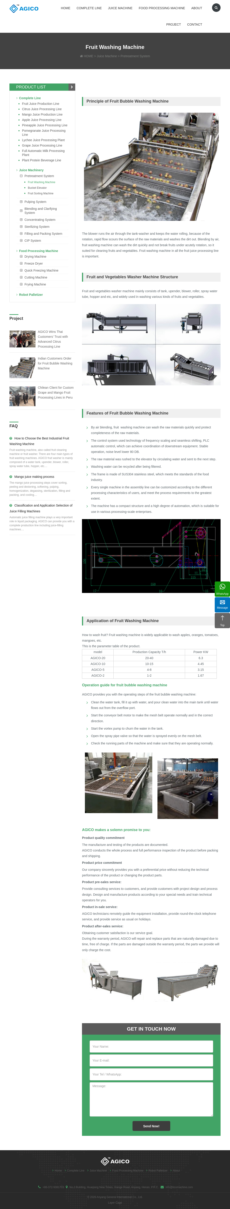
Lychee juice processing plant (43, 140)
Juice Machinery (30, 170)
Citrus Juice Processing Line (42, 109)
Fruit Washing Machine (41, 182)
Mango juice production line (42, 114)
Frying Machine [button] (35, 284)
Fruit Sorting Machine (40, 193)
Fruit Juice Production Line (40, 103)
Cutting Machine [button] (35, 277)
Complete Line (89, 8)
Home (65, 8)
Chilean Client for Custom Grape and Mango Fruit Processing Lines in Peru (56, 392)
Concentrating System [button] (39, 220)
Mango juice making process (31, 476)
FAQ (13, 426)
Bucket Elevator (37, 187)
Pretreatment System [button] (39, 176)
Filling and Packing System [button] (43, 233)
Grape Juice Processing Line (42, 145)
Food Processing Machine (162, 8)
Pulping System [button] (35, 202)
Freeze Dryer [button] (33, 263)
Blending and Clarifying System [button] (40, 211)
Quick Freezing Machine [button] (41, 270)
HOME (88, 56)
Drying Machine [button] (35, 256)
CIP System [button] (32, 240)
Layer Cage (115, 1202)
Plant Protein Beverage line (41, 160)
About (196, 8)
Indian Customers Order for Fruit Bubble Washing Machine (55, 363)
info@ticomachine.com (179, 1187)
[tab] (42, 175)
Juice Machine (120, 8)
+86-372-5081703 (53, 1187)
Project (173, 24)
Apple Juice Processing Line (42, 120)
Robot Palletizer (29, 294)
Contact (194, 24)
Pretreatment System (135, 56)
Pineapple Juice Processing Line (44, 125)
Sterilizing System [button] (36, 226)
